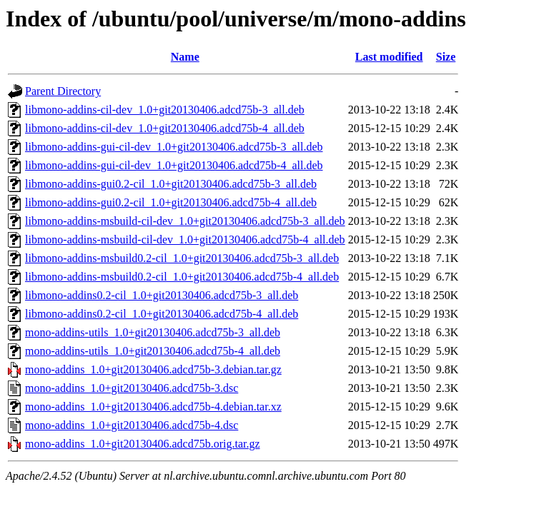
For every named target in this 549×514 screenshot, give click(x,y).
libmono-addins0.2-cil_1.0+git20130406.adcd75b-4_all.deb (161, 314)
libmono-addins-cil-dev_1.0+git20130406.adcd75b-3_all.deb (165, 110)
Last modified (389, 57)
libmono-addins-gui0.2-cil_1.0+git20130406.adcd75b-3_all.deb (171, 184)
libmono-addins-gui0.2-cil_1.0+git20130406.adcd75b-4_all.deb (171, 202)
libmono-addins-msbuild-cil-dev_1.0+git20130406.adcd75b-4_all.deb (185, 239)
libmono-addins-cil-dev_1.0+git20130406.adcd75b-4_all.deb (165, 128)
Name (185, 57)
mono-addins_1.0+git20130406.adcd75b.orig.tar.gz (142, 444)
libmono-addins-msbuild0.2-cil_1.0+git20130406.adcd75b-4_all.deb (182, 277)
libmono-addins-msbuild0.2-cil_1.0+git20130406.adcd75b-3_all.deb (182, 258)
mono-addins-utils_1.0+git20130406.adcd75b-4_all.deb (152, 351)
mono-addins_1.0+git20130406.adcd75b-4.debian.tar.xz (153, 406)
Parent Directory (63, 91)
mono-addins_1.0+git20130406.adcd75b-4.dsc (131, 425)
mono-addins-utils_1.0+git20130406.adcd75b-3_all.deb (152, 332)
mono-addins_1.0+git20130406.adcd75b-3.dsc (131, 388)
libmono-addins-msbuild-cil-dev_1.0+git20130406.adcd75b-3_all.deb (185, 221)
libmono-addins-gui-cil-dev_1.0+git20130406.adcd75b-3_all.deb (174, 147)
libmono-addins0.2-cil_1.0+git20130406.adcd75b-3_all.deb (161, 295)
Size (446, 57)
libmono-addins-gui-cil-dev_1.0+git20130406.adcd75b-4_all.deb (174, 165)
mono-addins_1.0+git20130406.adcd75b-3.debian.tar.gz (153, 369)
